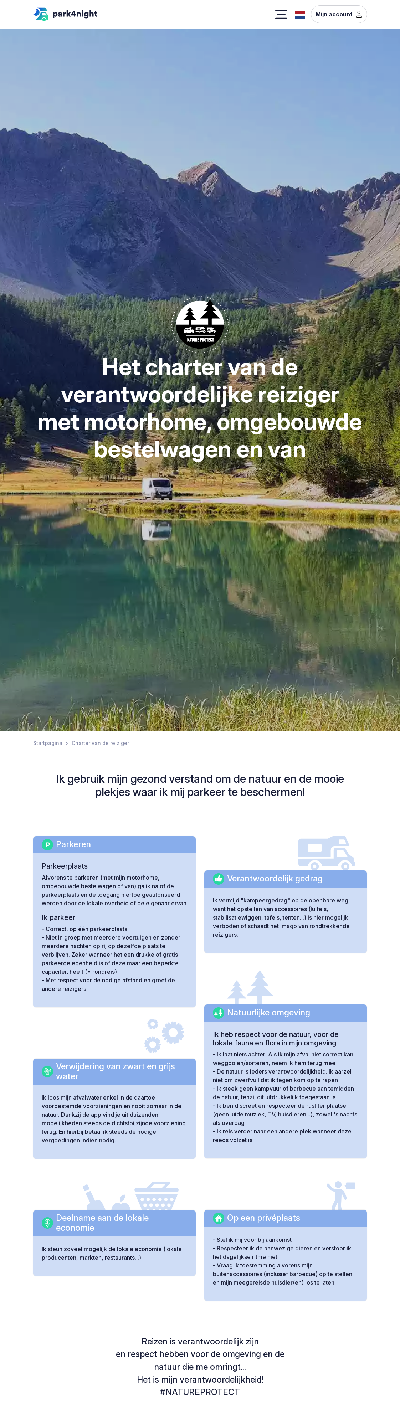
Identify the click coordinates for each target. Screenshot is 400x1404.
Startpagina (47, 743)
